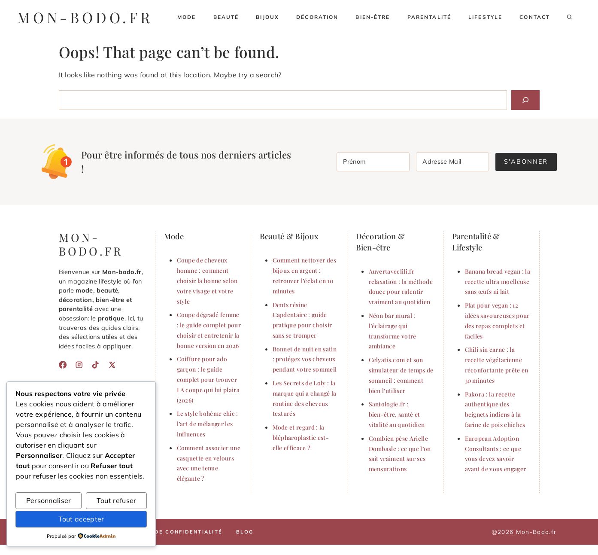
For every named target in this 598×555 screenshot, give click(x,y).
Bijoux (267, 17)
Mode (186, 17)
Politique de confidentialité (170, 532)
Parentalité (429, 17)
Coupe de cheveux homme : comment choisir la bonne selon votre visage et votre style (207, 280)
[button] (570, 17)
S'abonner (526, 161)
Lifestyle (485, 17)
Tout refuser (117, 500)
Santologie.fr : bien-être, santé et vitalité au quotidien (397, 414)
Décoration (317, 17)
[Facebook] (63, 365)
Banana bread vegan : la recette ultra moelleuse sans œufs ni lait (497, 281)
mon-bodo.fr (85, 17)
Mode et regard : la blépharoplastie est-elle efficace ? (301, 437)
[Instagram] (79, 365)
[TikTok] (95, 365)
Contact (534, 17)
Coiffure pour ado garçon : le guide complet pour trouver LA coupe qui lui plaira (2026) (208, 379)
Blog (244, 532)
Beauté (226, 17)
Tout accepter (81, 519)
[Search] (525, 100)
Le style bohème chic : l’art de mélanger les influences (207, 423)
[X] (112, 365)
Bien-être (372, 17)
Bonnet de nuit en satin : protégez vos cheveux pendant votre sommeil (305, 359)
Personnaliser (48, 500)
